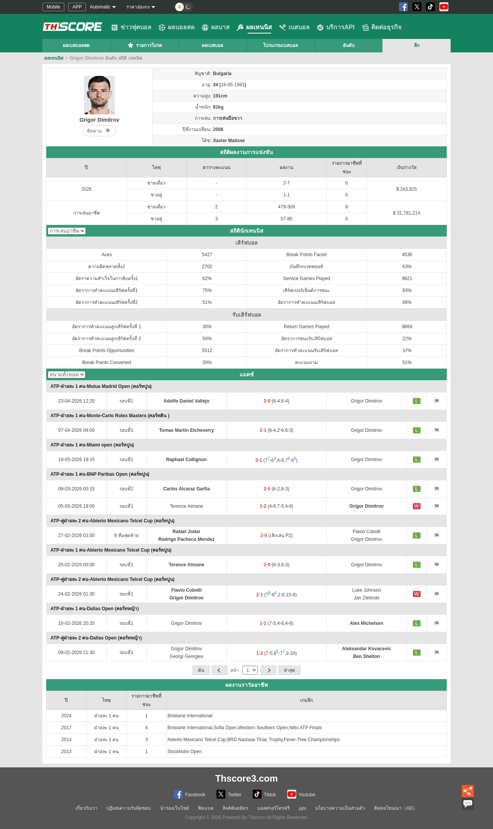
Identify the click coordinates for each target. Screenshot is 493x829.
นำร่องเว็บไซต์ (174, 808)
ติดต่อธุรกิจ (381, 27)
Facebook (189, 794)
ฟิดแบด (206, 808)
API (302, 809)
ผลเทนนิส (254, 27)
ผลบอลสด (177, 27)
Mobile (53, 7)
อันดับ (349, 45)
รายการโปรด (144, 45)
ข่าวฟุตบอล (131, 27)
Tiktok (264, 794)
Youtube (301, 794)
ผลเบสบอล (212, 45)
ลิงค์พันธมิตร (235, 808)
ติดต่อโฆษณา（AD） (396, 808)
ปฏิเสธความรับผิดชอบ (128, 808)
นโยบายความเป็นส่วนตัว (340, 808)
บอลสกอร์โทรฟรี (273, 808)
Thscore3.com (246, 778)
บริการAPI (336, 27)
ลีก (416, 45)
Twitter (228, 794)
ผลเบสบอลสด (76, 45)
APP (77, 7)
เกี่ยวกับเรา (86, 808)
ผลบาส (216, 27)
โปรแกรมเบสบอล (280, 45)
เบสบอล (294, 27)
